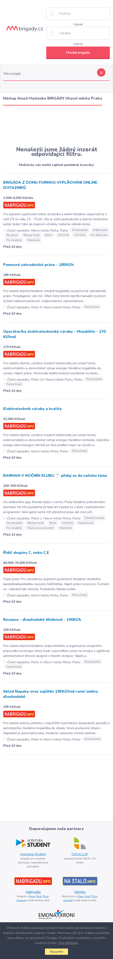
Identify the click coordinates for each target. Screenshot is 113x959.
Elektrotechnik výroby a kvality (32, 408)
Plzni (46, 896)
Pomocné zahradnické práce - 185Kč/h (38, 264)
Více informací (68, 943)
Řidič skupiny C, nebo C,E (26, 552)
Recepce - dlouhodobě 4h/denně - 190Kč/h (42, 619)
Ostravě (21, 900)
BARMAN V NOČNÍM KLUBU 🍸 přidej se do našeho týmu (55, 475)
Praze (32, 896)
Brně (39, 896)
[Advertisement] (56, 126)
